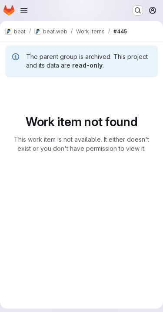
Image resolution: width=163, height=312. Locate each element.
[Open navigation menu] (24, 10)
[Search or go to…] (138, 10)
